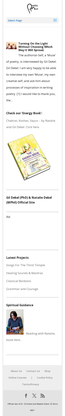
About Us (16, 371)
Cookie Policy (45, 377)
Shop (47, 371)
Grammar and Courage (22, 289)
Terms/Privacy (30, 384)
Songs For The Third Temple (25, 265)
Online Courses (17, 377)
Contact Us (33, 371)
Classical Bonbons (18, 281)
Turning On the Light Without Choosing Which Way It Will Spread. (35, 47)
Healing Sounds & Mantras (24, 273)
